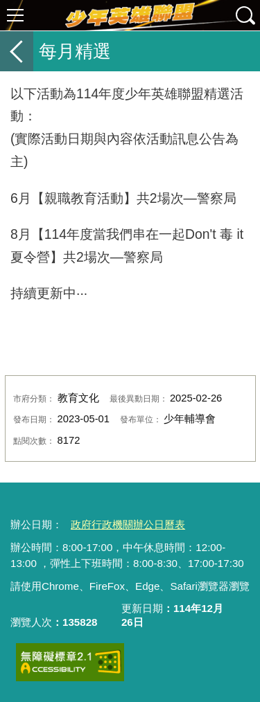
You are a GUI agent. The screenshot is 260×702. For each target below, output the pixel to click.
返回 (16, 51)
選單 (15, 15)
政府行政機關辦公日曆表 (128, 524)
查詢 (244, 15)
